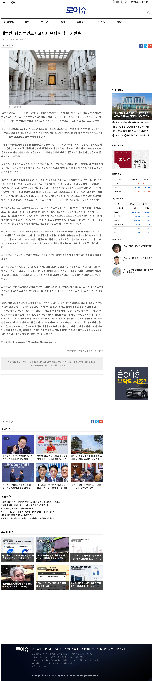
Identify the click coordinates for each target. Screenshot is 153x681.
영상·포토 (121, 21)
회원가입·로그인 (136, 2)
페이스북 (141, 46)
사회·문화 (45, 21)
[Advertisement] (27, 394)
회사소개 (146, 2)
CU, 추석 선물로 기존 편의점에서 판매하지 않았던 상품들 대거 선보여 (27, 518)
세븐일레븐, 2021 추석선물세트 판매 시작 (17, 515)
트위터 (145, 46)
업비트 (132, 204)
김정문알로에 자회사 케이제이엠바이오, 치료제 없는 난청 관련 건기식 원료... (30, 502)
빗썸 (119, 204)
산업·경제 (81, 21)
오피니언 (101, 21)
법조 (27, 21)
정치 (63, 21)
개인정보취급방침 (71, 649)
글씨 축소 (3, 46)
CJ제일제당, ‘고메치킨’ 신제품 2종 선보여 (17, 508)
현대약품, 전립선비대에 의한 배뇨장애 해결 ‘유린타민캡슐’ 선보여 (26, 505)
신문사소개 (36, 649)
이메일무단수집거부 (105, 649)
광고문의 (57, 649)
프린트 (11, 46)
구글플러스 (150, 46)
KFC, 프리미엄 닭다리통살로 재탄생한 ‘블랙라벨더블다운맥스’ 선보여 (27, 512)
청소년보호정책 (88, 649)
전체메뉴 (11, 21)
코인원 (145, 204)
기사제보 (47, 649)
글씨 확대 (7, 46)
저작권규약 (120, 649)
